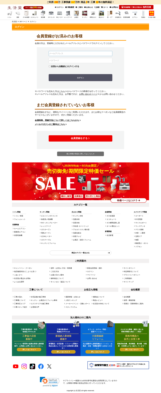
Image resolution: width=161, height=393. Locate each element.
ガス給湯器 (111, 216)
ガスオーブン (46, 229)
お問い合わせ (92, 278)
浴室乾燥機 (18, 235)
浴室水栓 (76, 223)
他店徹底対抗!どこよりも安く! (25, 271)
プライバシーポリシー (132, 275)
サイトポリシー (129, 268)
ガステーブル (46, 240)
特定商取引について (131, 271)
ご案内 (79, 7)
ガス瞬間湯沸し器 (113, 223)
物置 (137, 240)
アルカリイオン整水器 (81, 229)
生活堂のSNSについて (101, 303)
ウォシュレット (20, 219)
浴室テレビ (77, 236)
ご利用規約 (128, 278)
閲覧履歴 (69, 7)
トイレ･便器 (18, 216)
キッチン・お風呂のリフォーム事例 (44, 300)
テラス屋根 (139, 229)
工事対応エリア (20, 303)
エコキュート (111, 219)
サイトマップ (129, 282)
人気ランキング (71, 300)
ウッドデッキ (140, 226)
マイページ (91, 275)
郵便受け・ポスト (141, 243)
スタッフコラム (71, 307)
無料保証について (57, 278)
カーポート (139, 216)
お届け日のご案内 (57, 275)
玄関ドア (138, 236)
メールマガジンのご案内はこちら (50, 124)
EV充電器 (138, 219)
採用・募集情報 (129, 300)
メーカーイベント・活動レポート (78, 303)
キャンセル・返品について (60, 282)
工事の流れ (18, 297)
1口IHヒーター (46, 236)
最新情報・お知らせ (73, 297)
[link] (49, 382)
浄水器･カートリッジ (81, 226)
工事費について (20, 300)
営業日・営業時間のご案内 (133, 303)
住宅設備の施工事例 (38, 297)
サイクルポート (141, 223)
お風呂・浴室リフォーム (82, 240)
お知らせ (88, 7)
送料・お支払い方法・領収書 (61, 268)
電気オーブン (46, 233)
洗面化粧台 (77, 233)
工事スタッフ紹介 (20, 307)
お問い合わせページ (88, 94)
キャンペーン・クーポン (23, 268)
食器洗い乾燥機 (47, 219)
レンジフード (46, 226)
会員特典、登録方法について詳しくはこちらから (57, 120)
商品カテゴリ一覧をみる (81, 253)
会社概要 (127, 297)
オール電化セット (113, 226)
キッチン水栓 (78, 216)
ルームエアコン (20, 228)
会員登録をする (79, 138)
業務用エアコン (20, 232)
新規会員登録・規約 (94, 268)
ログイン (59, 7)
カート (104, 7)
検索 (96, 7)
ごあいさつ (18, 275)
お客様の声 (35, 307)
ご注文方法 (55, 271)
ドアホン (138, 247)
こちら (62, 91)
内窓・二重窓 (140, 233)
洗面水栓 (76, 219)
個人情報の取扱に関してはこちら (79, 154)
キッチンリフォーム (48, 243)
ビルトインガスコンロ (49, 216)
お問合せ (114, 7)
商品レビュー (98, 300)
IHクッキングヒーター (49, 223)
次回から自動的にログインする (65, 66)
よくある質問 (19, 282)
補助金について (98, 297)
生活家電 (110, 235)
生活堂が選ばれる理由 (22, 278)
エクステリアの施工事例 (40, 303)
